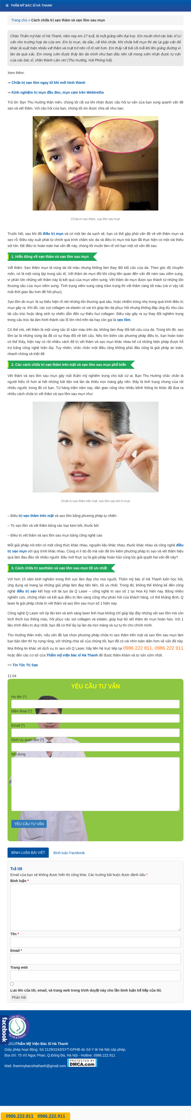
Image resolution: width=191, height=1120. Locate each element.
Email (16, 951)
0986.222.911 (51, 1116)
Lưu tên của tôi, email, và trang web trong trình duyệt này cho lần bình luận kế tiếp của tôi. (86, 990)
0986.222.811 (20, 1116)
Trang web (19, 967)
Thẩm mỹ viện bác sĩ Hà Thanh (72, 655)
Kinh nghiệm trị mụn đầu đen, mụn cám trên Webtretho (58, 92)
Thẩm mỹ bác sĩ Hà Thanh (28, 5)
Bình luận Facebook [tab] (69, 853)
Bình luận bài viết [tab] (28, 853)
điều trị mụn (53, 234)
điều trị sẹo (27, 591)
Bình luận (19, 881)
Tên (14, 934)
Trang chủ (19, 20)
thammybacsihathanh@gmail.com (39, 1066)
